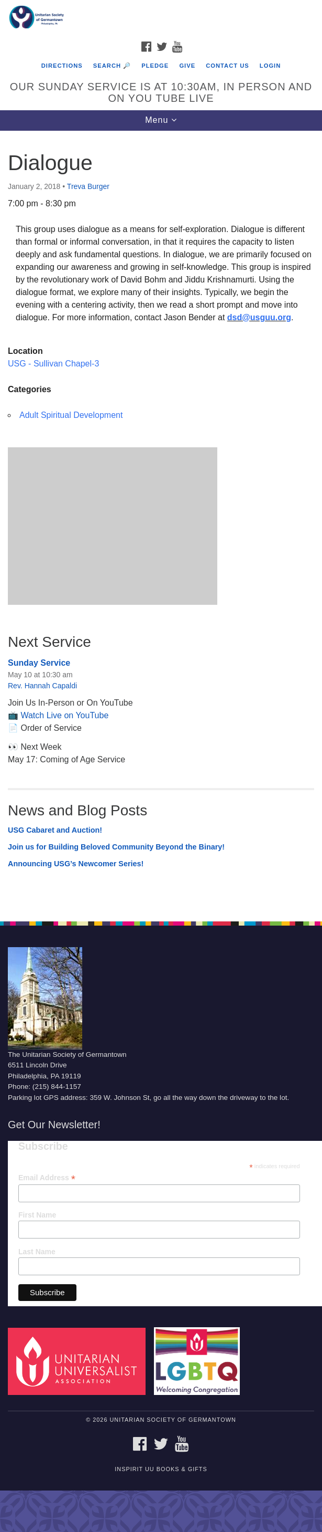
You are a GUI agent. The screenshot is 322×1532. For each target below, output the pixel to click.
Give (187, 65)
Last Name (36, 1251)
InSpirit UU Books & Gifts (161, 1469)
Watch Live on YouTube (64, 715)
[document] (161, 520)
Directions (62, 65)
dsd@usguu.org (259, 317)
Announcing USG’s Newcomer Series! (75, 863)
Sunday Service (39, 662)
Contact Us (227, 65)
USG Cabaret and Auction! (55, 830)
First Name (37, 1215)
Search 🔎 (112, 65)
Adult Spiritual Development (71, 415)
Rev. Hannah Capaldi (42, 685)
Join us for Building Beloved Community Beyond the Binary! (116, 847)
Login (270, 65)
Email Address (46, 1178)
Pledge (155, 65)
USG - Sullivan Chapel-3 (53, 363)
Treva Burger (88, 186)
